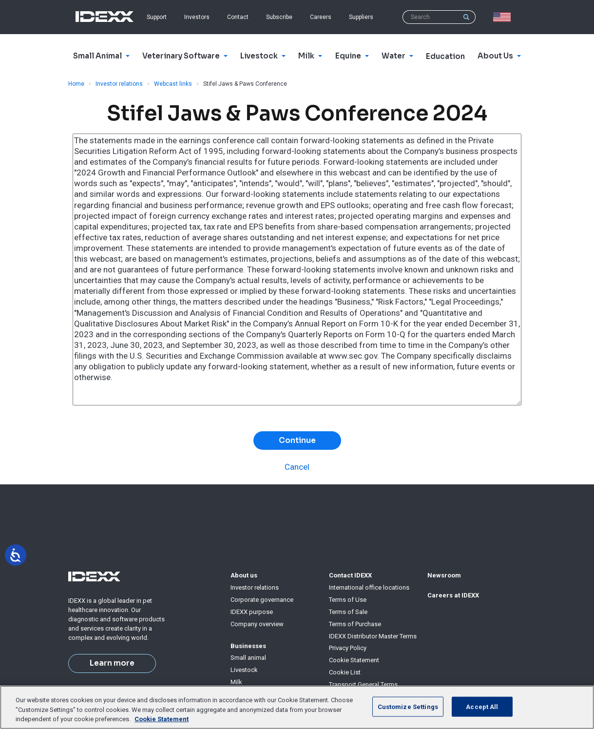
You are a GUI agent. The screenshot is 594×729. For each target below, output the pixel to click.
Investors (197, 17)
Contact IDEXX (350, 575)
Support (157, 17)
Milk (236, 682)
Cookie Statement (354, 660)
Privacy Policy (347, 648)
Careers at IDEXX (453, 595)
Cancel (297, 467)
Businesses (248, 646)
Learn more (112, 663)
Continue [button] (297, 440)
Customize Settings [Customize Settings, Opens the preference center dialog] (408, 706)
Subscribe (279, 17)
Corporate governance (261, 599)
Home (76, 83)
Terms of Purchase (355, 624)
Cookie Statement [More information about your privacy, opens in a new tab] (161, 719)
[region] (297, 707)
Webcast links (173, 83)
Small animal (248, 657)
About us (243, 575)
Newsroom (444, 575)
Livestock (244, 669)
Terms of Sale (348, 611)
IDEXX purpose (251, 611)
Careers (320, 17)
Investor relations (119, 83)
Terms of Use (347, 599)
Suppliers (361, 17)
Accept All (482, 706)
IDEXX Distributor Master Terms (373, 636)
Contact (238, 17)
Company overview (257, 624)
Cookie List (345, 672)
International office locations (369, 587)
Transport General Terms (363, 684)
